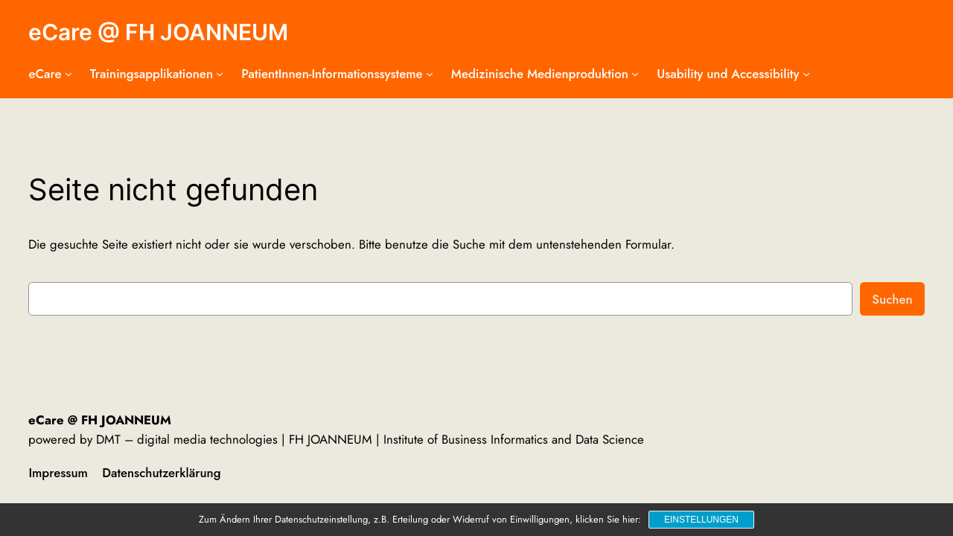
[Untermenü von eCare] (68, 73)
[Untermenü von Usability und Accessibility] (806, 73)
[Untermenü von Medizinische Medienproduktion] (635, 73)
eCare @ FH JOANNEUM (158, 32)
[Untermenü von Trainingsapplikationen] (219, 73)
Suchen (892, 299)
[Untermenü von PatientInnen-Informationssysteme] (429, 73)
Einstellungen (701, 519)
